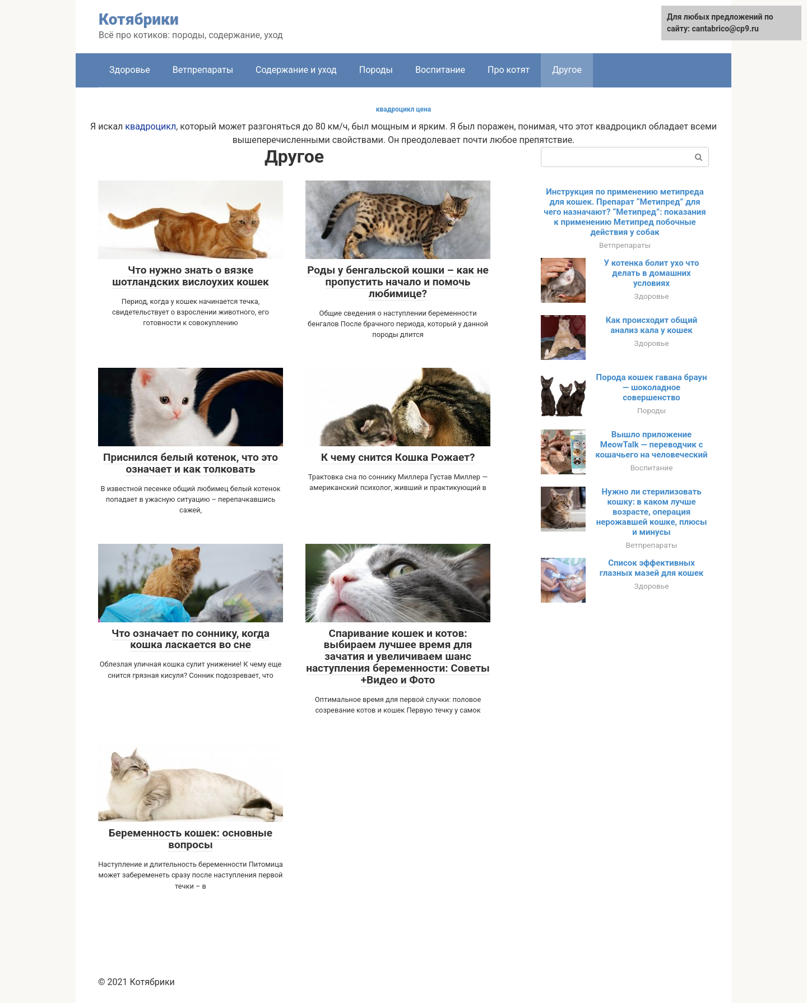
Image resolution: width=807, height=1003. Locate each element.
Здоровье (129, 69)
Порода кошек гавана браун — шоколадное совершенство (651, 387)
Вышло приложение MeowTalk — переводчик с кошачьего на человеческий (652, 444)
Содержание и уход (296, 69)
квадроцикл (150, 126)
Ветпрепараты (203, 69)
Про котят (509, 69)
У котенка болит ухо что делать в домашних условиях (651, 273)
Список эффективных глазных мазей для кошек (652, 568)
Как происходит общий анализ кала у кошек (652, 325)
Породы (376, 69)
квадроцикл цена (404, 109)
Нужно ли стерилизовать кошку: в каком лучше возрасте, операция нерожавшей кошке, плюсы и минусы (651, 512)
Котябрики (139, 19)
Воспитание (440, 69)
